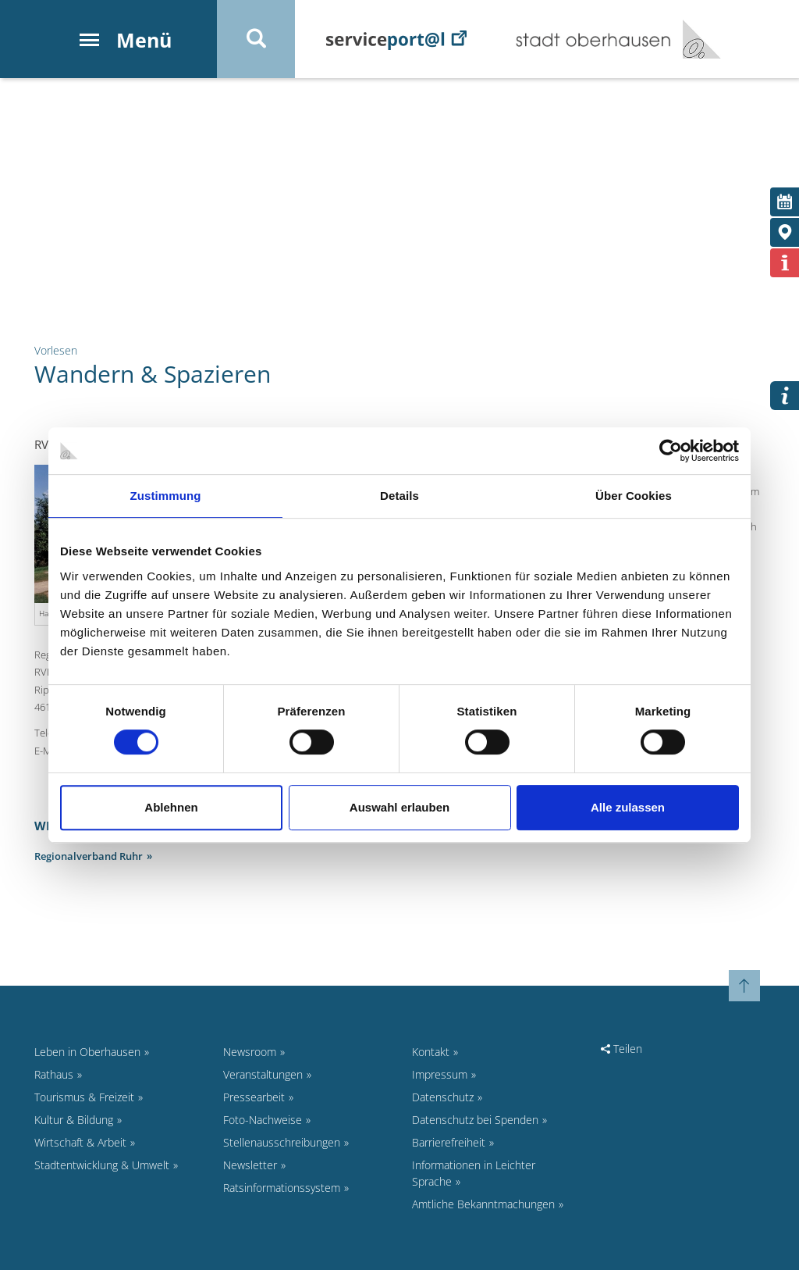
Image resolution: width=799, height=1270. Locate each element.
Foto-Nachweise (262, 1119)
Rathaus (53, 1074)
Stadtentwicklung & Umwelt (101, 1165)
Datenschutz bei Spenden (475, 1119)
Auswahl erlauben (399, 807)
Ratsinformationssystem (281, 1187)
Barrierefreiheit (448, 1142)
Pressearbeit (254, 1097)
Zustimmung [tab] (165, 495)
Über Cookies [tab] (633, 495)
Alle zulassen (628, 807)
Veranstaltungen (263, 1074)
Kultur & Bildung (73, 1119)
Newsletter (250, 1165)
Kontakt (430, 1051)
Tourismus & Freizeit (84, 1097)
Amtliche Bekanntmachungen (483, 1204)
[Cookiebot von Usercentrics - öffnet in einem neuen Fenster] (670, 450)
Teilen (621, 1048)
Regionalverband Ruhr (88, 856)
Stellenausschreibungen (281, 1142)
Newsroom (249, 1051)
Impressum (439, 1074)
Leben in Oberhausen (87, 1051)
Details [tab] (399, 495)
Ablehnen (170, 807)
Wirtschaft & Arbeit (80, 1142)
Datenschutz (443, 1097)
